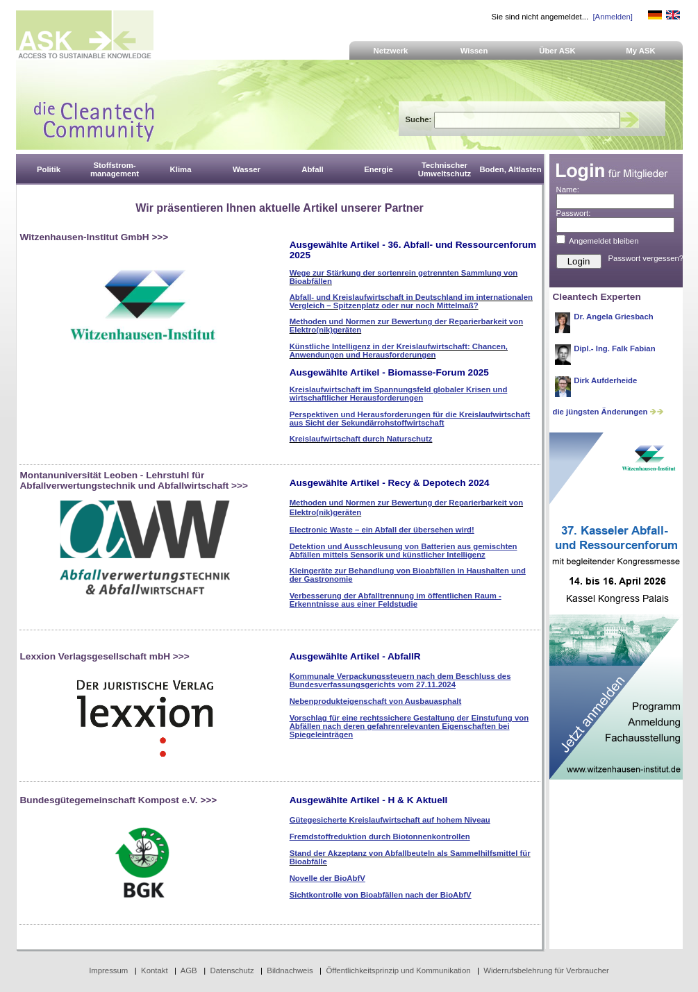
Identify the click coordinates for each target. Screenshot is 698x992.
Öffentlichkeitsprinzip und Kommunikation (398, 970)
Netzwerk (391, 51)
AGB (189, 970)
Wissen (474, 51)
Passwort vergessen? (646, 258)
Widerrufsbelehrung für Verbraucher (546, 970)
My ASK (641, 51)
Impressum (108, 970)
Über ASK (557, 51)
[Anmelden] (612, 16)
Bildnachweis (290, 970)
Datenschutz (232, 970)
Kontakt (154, 970)
